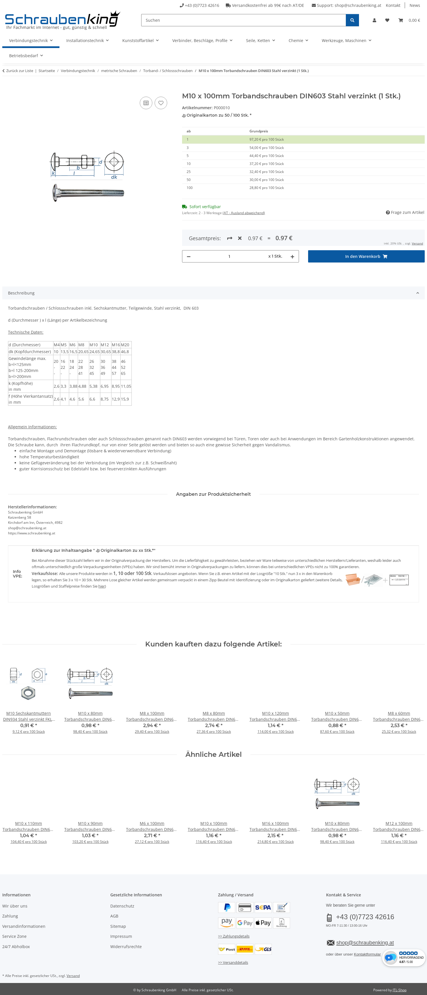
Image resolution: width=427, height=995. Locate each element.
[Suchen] (243, 20)
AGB (114, 916)
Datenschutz (122, 906)
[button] (374, 20)
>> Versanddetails (233, 962)
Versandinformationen (23, 926)
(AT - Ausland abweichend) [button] (244, 212)
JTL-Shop (399, 990)
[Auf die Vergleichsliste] (146, 103)
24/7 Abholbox (16, 946)
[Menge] (229, 236)
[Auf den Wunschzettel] (161, 103)
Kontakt (393, 5)
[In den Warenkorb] (6, 89)
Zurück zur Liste (19, 70)
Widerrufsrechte (126, 946)
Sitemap (118, 926)
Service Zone (14, 936)
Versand (73, 975)
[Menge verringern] (188, 236)
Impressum (121, 936)
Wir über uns (14, 906)
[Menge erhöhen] (292, 236)
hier (101, 586)
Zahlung (10, 916)
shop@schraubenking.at (358, 5)
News (415, 5)
